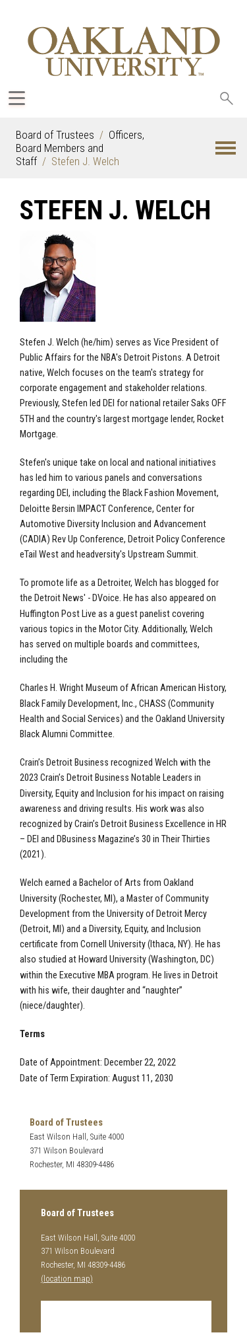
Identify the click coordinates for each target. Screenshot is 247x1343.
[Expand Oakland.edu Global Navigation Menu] (16, 98)
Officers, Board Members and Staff (80, 148)
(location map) (67, 1279)
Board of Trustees (55, 134)
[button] (225, 148)
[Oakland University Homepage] (124, 51)
